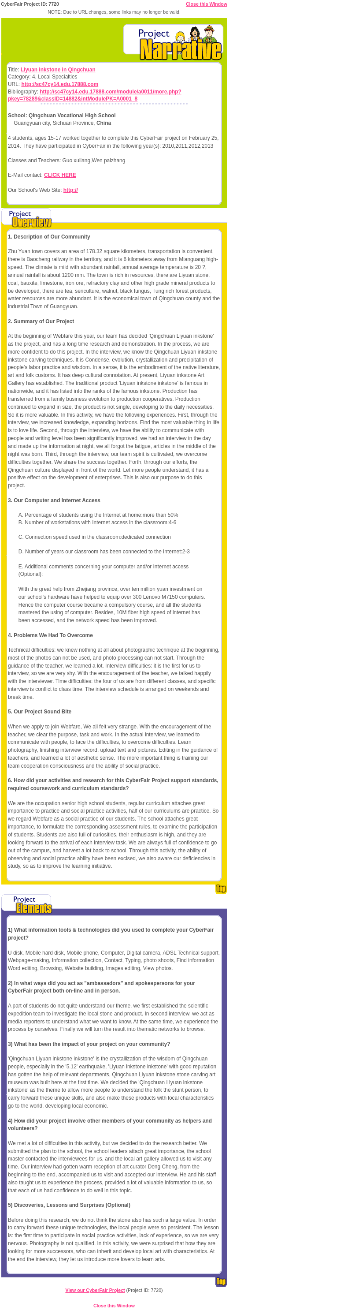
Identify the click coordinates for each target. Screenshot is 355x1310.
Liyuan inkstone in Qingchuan (58, 70)
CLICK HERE (60, 175)
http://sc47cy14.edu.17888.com (59, 84)
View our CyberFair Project (95, 1290)
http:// (70, 190)
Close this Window (206, 4)
